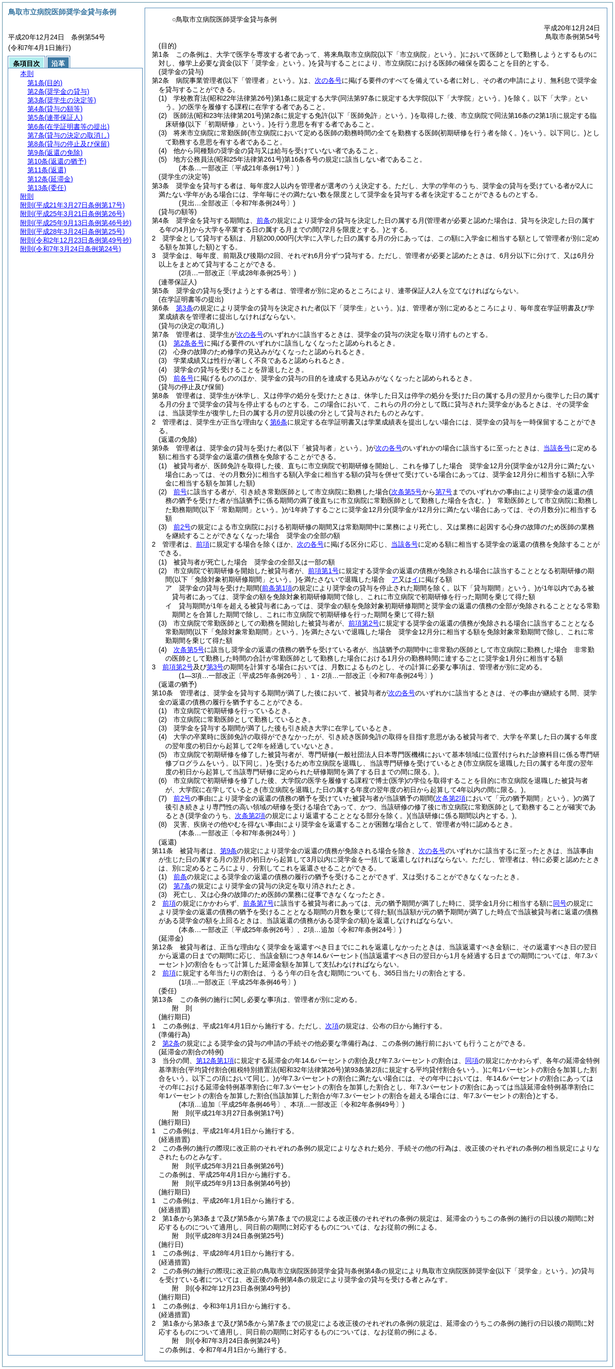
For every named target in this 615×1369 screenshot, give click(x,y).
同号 (559, 903)
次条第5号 (188, 649)
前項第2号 (363, 623)
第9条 (228, 851)
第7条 (182, 886)
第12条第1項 (215, 1060)
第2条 (171, 1043)
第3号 (215, 667)
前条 (263, 220)
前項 (202, 544)
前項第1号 (323, 571)
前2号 (182, 527)
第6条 (278, 422)
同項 (472, 1060)
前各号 (183, 378)
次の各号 (328, 80)
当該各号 (556, 448)
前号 (180, 492)
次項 (332, 1026)
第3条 (184, 308)
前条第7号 (258, 903)
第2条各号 (188, 343)
